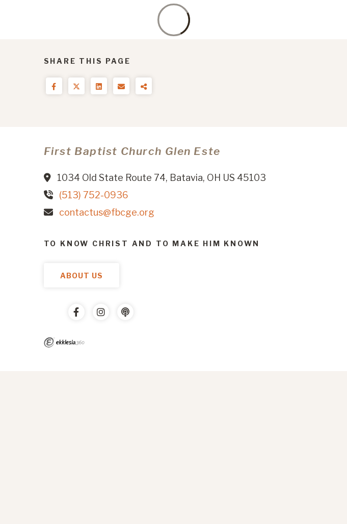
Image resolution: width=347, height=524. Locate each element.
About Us (81, 275)
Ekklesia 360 (64, 342)
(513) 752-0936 (93, 195)
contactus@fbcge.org (106, 212)
